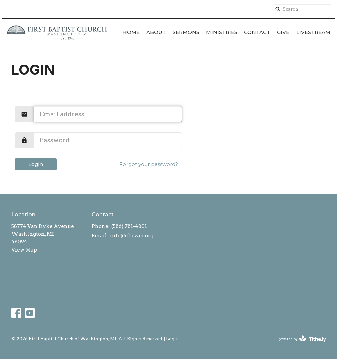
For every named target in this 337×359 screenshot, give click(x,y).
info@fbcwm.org (131, 236)
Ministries (221, 32)
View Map (24, 250)
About (156, 32)
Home (131, 32)
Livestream (313, 32)
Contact (257, 32)
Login (35, 164)
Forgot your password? (148, 164)
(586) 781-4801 (129, 226)
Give (283, 32)
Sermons (186, 32)
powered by (302, 338)
